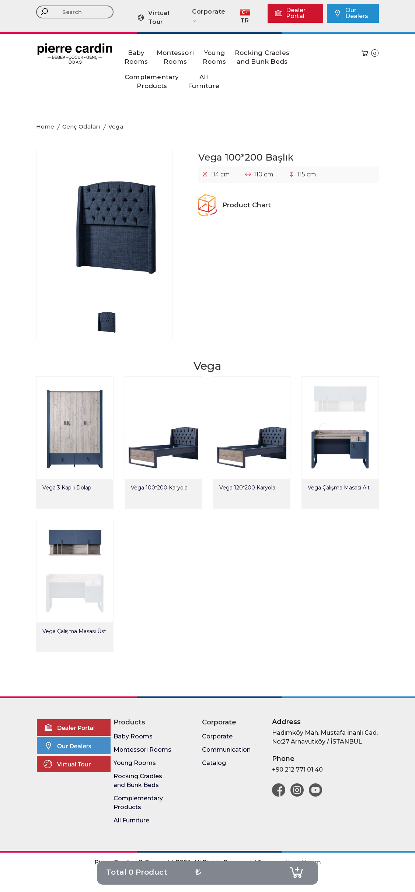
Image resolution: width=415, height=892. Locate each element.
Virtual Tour (153, 17)
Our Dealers (351, 13)
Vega (115, 126)
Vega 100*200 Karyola (159, 487)
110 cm (263, 174)
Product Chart (234, 205)
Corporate (217, 736)
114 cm (220, 174)
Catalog (214, 762)
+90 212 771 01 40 (297, 769)
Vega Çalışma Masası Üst (74, 631)
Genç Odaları (81, 126)
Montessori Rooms (142, 749)
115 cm (306, 174)
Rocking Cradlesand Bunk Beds (262, 57)
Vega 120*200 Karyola (247, 487)
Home (45, 126)
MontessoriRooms (175, 57)
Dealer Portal (290, 13)
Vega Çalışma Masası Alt (339, 487)
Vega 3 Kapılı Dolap (66, 487)
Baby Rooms (133, 736)
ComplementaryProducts (152, 81)
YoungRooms (214, 57)
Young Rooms (135, 762)
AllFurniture (204, 81)
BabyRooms (136, 57)
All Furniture (131, 820)
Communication (226, 749)
